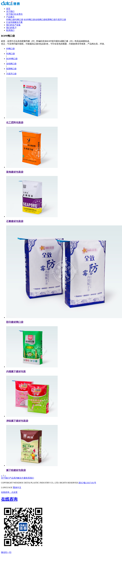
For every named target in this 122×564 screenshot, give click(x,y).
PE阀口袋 (19, 19)
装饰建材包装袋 (14, 172)
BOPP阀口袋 (29, 19)
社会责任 (18, 14)
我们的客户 (11, 28)
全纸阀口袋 (40, 19)
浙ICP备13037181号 (87, 483)
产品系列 (13, 478)
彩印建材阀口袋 (14, 322)
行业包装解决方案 (14, 22)
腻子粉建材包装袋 (16, 470)
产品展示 (10, 17)
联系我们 (10, 30)
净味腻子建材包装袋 (17, 420)
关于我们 (10, 11)
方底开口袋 (61, 19)
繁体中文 (17, 487)
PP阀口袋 (10, 19)
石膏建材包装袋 (14, 221)
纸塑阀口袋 (50, 19)
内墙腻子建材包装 (16, 371)
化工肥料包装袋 (14, 122)
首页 (8, 9)
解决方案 (22, 478)
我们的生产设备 (13, 25)
